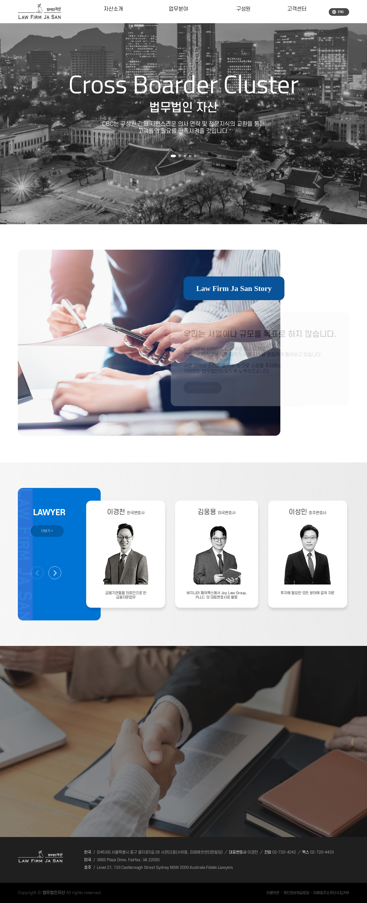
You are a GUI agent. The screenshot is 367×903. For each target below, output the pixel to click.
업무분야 (178, 11)
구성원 (243, 11)
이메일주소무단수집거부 (331, 893)
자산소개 (113, 11)
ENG (338, 12)
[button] (173, 156)
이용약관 (272, 893)
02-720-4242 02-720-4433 (303, 852)
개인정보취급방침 (296, 893)
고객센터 (297, 11)
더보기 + (47, 531)
